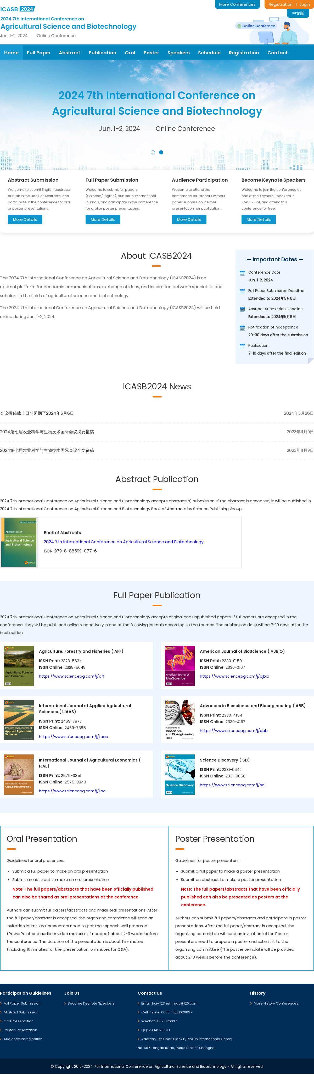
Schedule (209, 52)
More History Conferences (276, 1003)
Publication (102, 52)
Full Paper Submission (22, 1003)
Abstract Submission (21, 1012)
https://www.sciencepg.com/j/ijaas (73, 736)
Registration (281, 4)
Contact (277, 52)
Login (305, 4)
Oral (130, 52)
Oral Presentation (18, 1021)
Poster (151, 52)
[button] (153, 152)
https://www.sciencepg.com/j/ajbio (234, 676)
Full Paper (39, 52)
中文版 (298, 13)
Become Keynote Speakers (91, 1003)
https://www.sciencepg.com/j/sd (232, 785)
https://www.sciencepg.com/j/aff (72, 676)
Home (11, 52)
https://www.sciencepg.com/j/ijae (72, 791)
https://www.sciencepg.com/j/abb (234, 730)
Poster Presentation (20, 1030)
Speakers (178, 52)
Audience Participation (23, 1038)
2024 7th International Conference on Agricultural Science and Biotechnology (124, 542)
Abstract (69, 52)
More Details (25, 219)
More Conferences (237, 4)
